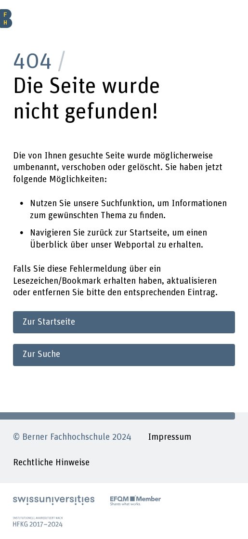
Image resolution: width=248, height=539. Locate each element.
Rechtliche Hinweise (51, 462)
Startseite (148, 232)
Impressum (169, 437)
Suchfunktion (126, 203)
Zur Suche (41, 354)
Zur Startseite (49, 322)
